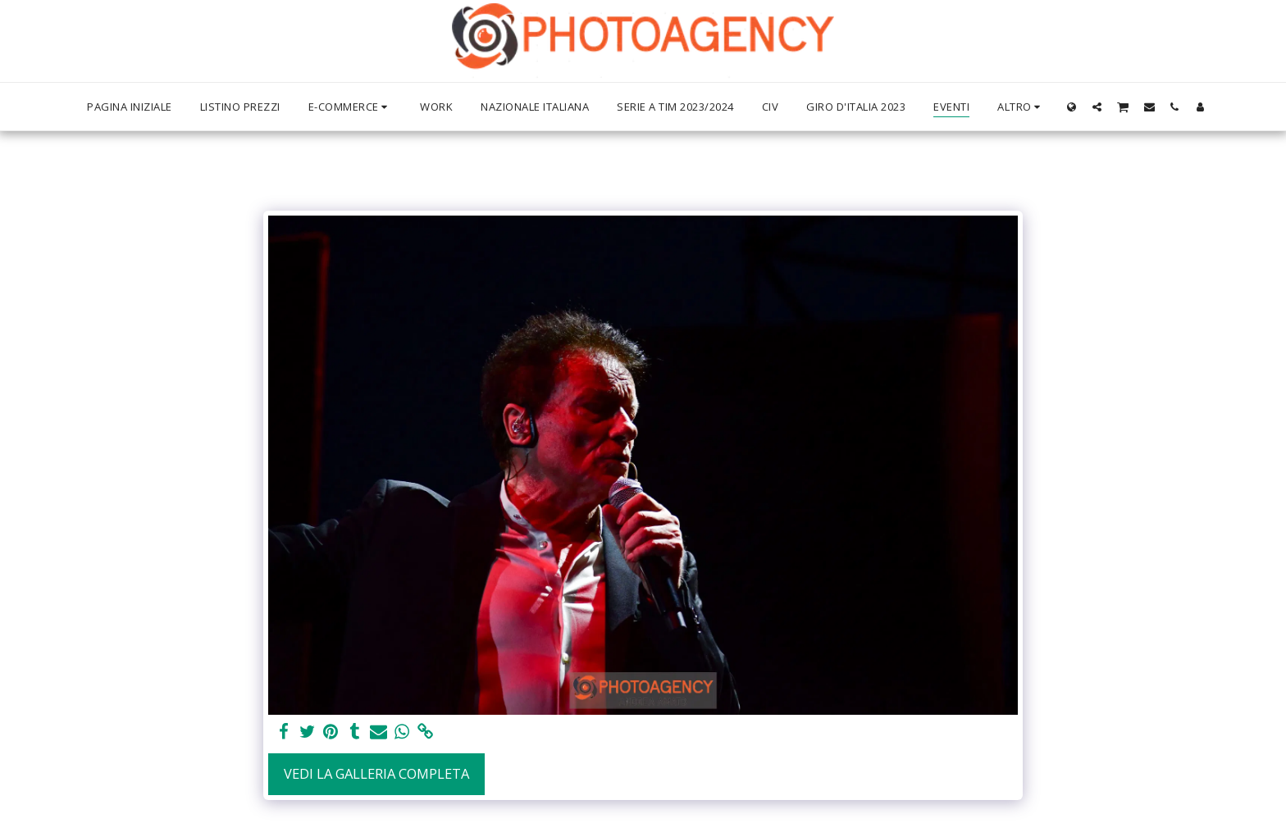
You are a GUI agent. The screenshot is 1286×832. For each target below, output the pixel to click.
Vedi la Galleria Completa (376, 773)
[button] (1097, 106)
